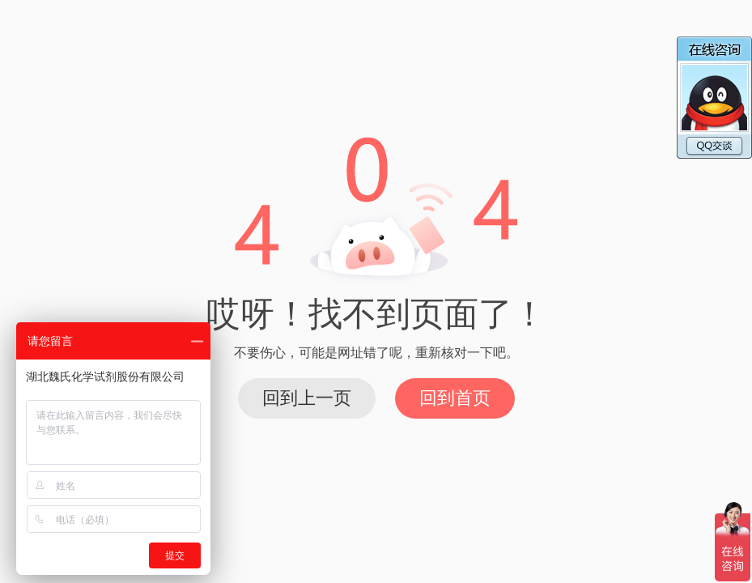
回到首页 (455, 398)
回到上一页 (306, 398)
